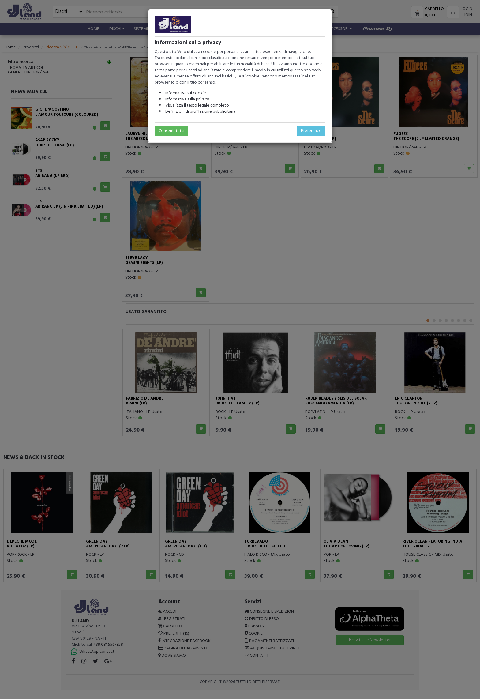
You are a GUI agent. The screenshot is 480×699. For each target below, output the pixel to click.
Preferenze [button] (311, 130)
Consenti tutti (171, 130)
